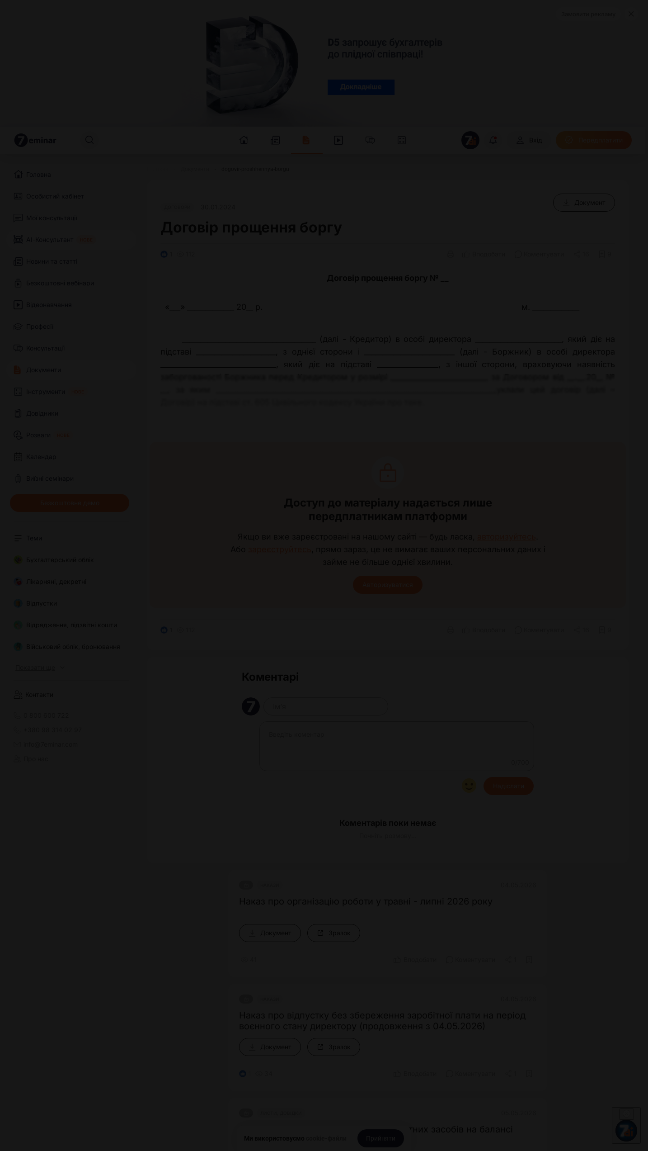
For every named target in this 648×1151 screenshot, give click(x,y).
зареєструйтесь (279, 549)
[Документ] (584, 203)
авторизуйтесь (506, 537)
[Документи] (195, 169)
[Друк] (450, 254)
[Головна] (158, 169)
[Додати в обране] (605, 254)
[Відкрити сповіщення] (493, 140)
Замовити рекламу (588, 14)
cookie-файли (326, 1138)
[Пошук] (89, 140)
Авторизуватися (387, 584)
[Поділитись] (581, 254)
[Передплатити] (594, 140)
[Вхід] (529, 140)
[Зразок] (333, 933)
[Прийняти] (380, 1138)
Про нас (31, 759)
